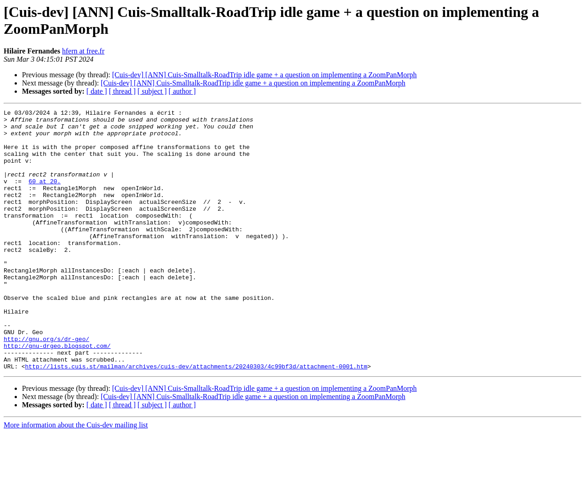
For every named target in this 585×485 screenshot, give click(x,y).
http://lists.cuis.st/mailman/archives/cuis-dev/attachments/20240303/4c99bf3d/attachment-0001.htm (196, 418)
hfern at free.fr (83, 51)
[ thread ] (122, 91)
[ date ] (96, 91)
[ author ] (182, 91)
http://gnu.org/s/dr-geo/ (46, 385)
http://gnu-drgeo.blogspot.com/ (57, 393)
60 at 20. (45, 196)
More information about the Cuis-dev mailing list (76, 477)
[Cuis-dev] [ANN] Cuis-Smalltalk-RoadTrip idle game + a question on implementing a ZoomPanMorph (264, 75)
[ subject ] (152, 91)
